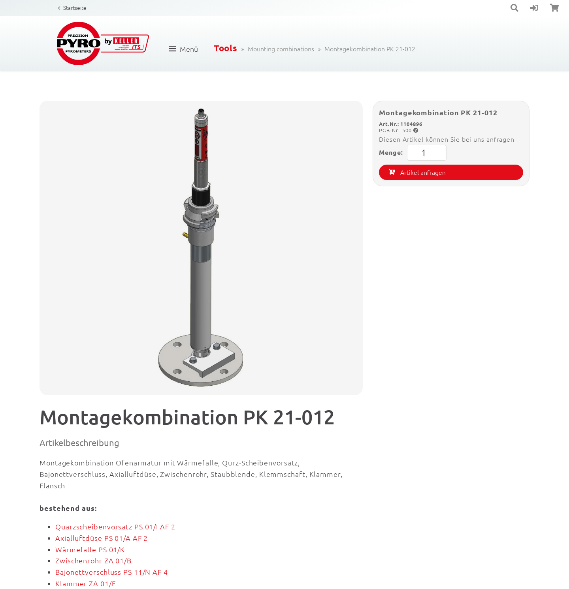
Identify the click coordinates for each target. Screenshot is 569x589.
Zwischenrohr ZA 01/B (93, 560)
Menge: (412, 153)
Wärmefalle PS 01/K (90, 549)
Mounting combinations (281, 48)
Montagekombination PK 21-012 (369, 48)
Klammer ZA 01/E (85, 583)
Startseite (75, 7)
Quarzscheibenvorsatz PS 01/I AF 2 (115, 526)
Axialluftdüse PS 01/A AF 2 (101, 537)
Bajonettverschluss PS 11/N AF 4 (111, 571)
